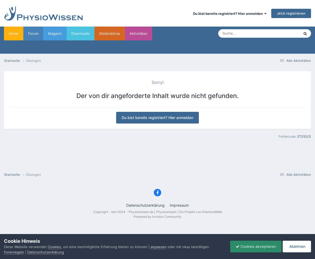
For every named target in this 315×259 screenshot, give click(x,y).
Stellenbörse (109, 33)
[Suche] (248, 33)
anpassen (159, 247)
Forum (33, 33)
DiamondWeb (212, 212)
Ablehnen (296, 246)
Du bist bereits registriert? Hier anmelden (229, 13)
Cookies (54, 247)
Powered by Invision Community (157, 217)
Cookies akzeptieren (256, 246)
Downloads (80, 33)
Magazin (55, 33)
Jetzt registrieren (291, 13)
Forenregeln (14, 252)
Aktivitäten (138, 33)
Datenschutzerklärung (145, 205)
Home (14, 33)
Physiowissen (166, 212)
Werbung (164, 33)
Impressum (179, 205)
